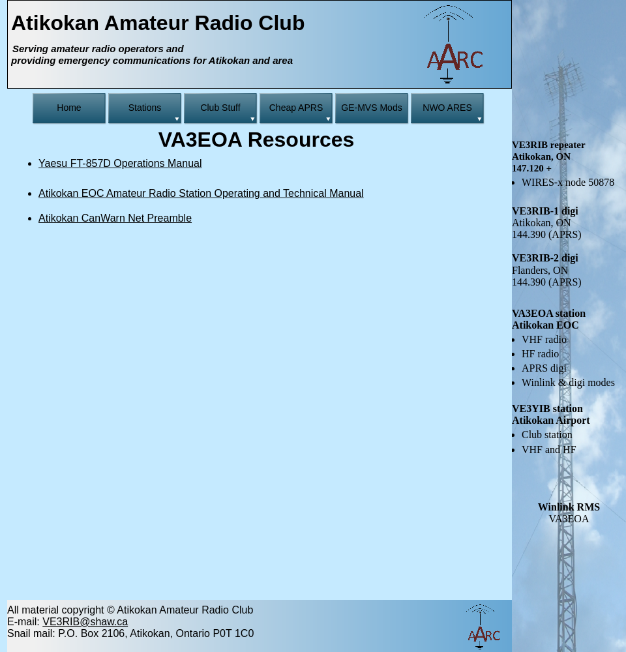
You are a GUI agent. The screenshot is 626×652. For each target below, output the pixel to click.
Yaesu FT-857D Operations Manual (120, 163)
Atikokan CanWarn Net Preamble (115, 218)
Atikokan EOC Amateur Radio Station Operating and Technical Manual (201, 193)
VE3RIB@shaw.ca (85, 621)
